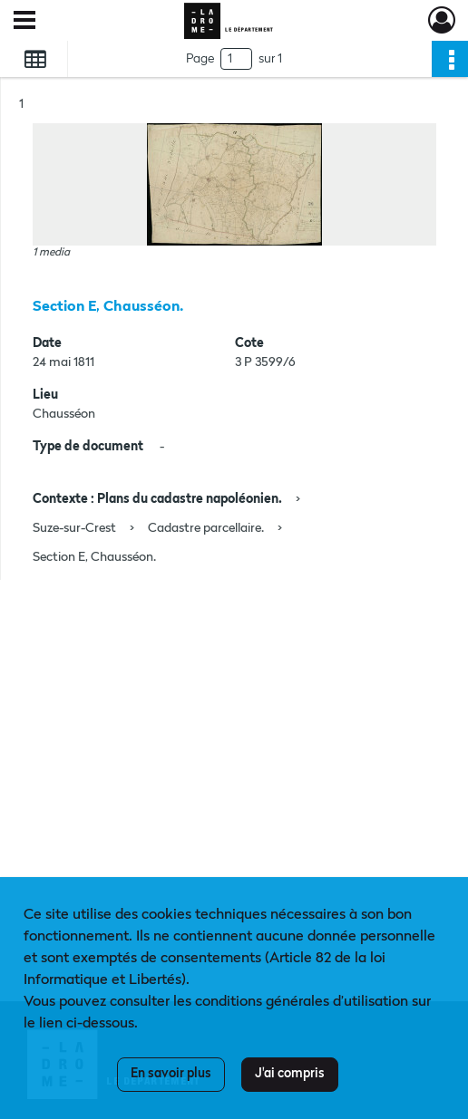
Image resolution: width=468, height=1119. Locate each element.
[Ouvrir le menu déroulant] (24, 22)
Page (200, 59)
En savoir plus (171, 1073)
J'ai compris (290, 1073)
